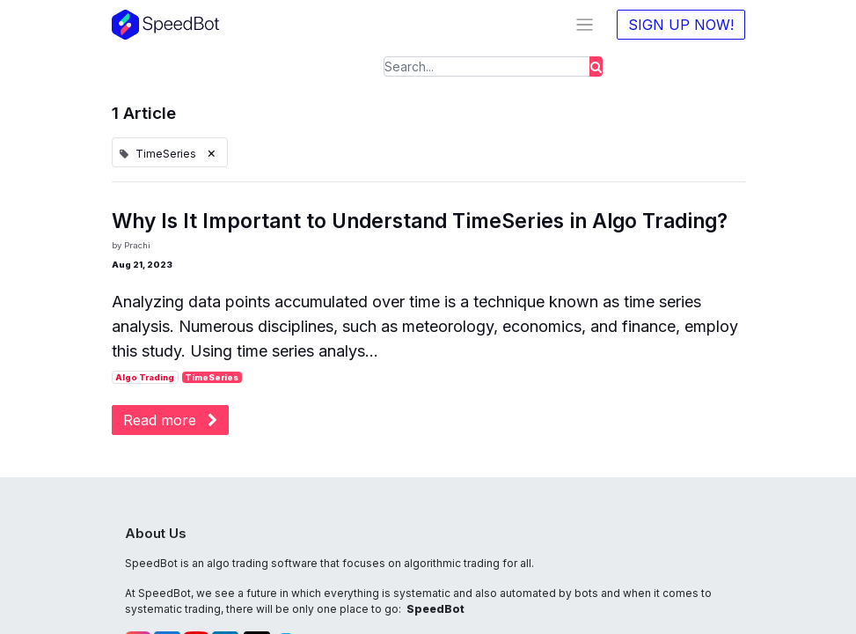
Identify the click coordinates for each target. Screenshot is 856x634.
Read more (170, 420)
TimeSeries (211, 377)
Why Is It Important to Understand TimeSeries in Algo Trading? (420, 221)
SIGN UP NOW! (681, 24)
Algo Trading (144, 377)
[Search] (596, 66)
